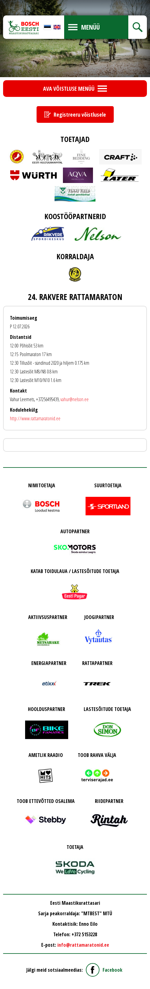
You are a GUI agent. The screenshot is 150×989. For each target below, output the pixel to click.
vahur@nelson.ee (74, 399)
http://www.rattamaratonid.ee (35, 418)
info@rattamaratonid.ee (83, 944)
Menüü (90, 27)
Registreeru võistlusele (80, 114)
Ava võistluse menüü (69, 88)
